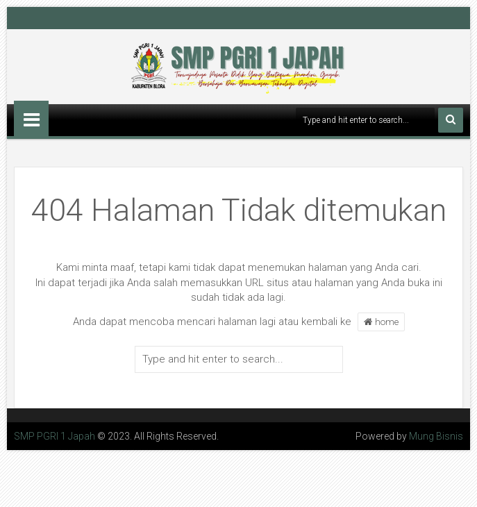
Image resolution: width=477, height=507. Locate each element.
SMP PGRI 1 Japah (54, 436)
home (381, 321)
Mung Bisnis (436, 436)
